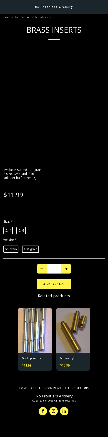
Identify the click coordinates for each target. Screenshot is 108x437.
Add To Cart (54, 284)
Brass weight (67, 358)
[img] (35, 330)
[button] (5, 6)
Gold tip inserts (31, 358)
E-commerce (23, 17)
